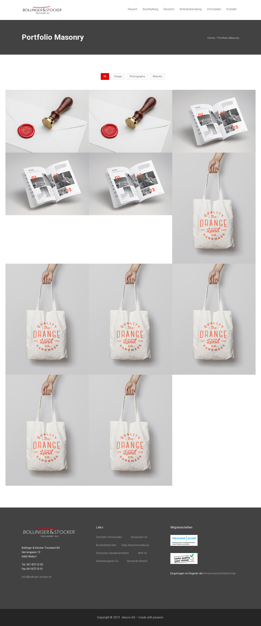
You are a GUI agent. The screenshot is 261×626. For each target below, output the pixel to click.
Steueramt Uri (139, 537)
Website (157, 76)
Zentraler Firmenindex (109, 537)
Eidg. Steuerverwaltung (135, 545)
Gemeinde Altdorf (137, 561)
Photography (137, 76)
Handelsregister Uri (107, 561)
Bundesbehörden (106, 545)
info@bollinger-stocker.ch (37, 576)
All (104, 76)
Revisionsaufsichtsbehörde (219, 573)
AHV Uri (142, 553)
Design (118, 76)
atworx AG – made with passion (142, 617)
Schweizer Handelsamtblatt (112, 553)
